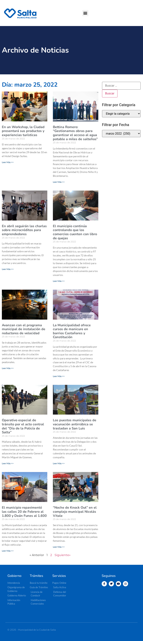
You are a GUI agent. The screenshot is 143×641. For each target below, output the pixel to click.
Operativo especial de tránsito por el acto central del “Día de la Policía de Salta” (23, 426)
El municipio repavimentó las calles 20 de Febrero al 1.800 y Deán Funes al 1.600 (24, 511)
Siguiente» (63, 555)
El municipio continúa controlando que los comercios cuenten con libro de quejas (75, 232)
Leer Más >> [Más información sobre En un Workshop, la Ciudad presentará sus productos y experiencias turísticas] (8, 162)
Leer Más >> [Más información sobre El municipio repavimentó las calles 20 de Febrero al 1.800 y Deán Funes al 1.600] (8, 550)
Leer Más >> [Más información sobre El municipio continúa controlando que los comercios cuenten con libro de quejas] (59, 281)
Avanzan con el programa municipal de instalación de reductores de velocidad (23, 329)
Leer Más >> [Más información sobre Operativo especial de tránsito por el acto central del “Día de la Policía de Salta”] (8, 463)
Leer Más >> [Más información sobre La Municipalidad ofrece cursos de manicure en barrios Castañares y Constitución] (59, 376)
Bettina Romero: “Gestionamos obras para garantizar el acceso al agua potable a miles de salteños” (75, 133)
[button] (85, 13)
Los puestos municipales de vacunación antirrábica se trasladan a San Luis (74, 424)
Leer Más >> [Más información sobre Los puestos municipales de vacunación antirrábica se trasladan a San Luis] (59, 463)
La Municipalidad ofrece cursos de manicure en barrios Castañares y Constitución (72, 331)
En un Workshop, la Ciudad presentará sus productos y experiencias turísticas (23, 131)
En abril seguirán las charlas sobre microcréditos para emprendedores (24, 230)
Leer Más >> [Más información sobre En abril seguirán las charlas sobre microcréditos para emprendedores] (8, 269)
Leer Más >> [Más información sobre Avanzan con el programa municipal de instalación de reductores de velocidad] (8, 368)
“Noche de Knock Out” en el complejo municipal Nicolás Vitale (75, 511)
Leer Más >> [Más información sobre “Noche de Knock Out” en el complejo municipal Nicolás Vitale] (59, 546)
